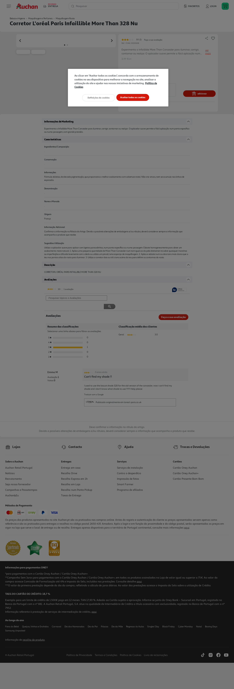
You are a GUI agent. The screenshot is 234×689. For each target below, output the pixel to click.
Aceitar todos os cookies (134, 97)
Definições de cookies (97, 97)
